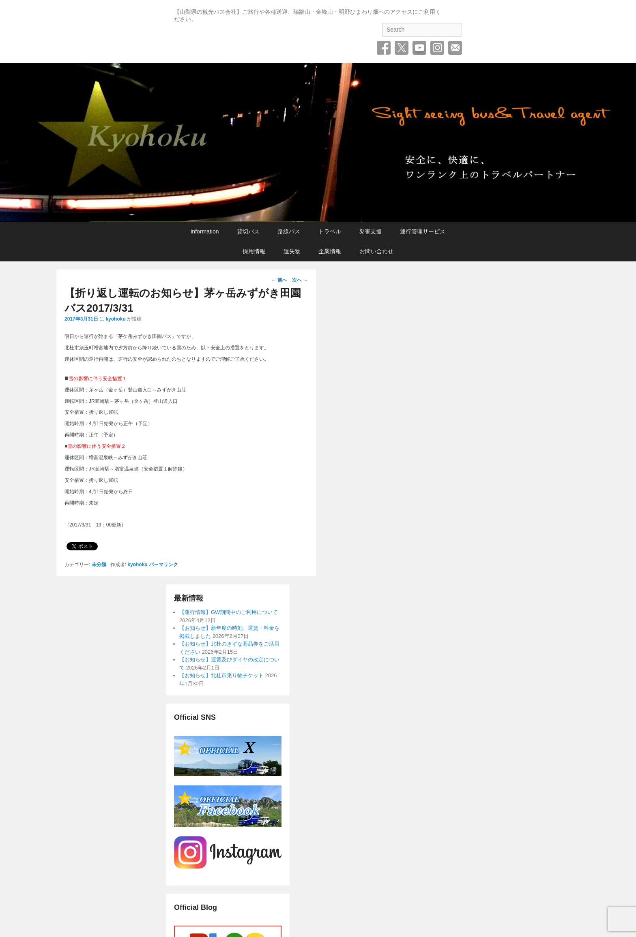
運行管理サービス (422, 231)
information (205, 231)
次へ (300, 280)
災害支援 (370, 231)
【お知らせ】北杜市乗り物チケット (221, 675)
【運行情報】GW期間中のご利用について (228, 612)
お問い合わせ (455, 48)
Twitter (401, 48)
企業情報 (329, 251)
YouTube (419, 48)
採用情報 (254, 251)
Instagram (437, 48)
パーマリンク (163, 564)
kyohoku (115, 319)
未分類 (99, 564)
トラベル (329, 231)
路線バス (288, 231)
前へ (279, 280)
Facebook (384, 48)
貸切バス (248, 231)
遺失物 (292, 251)
